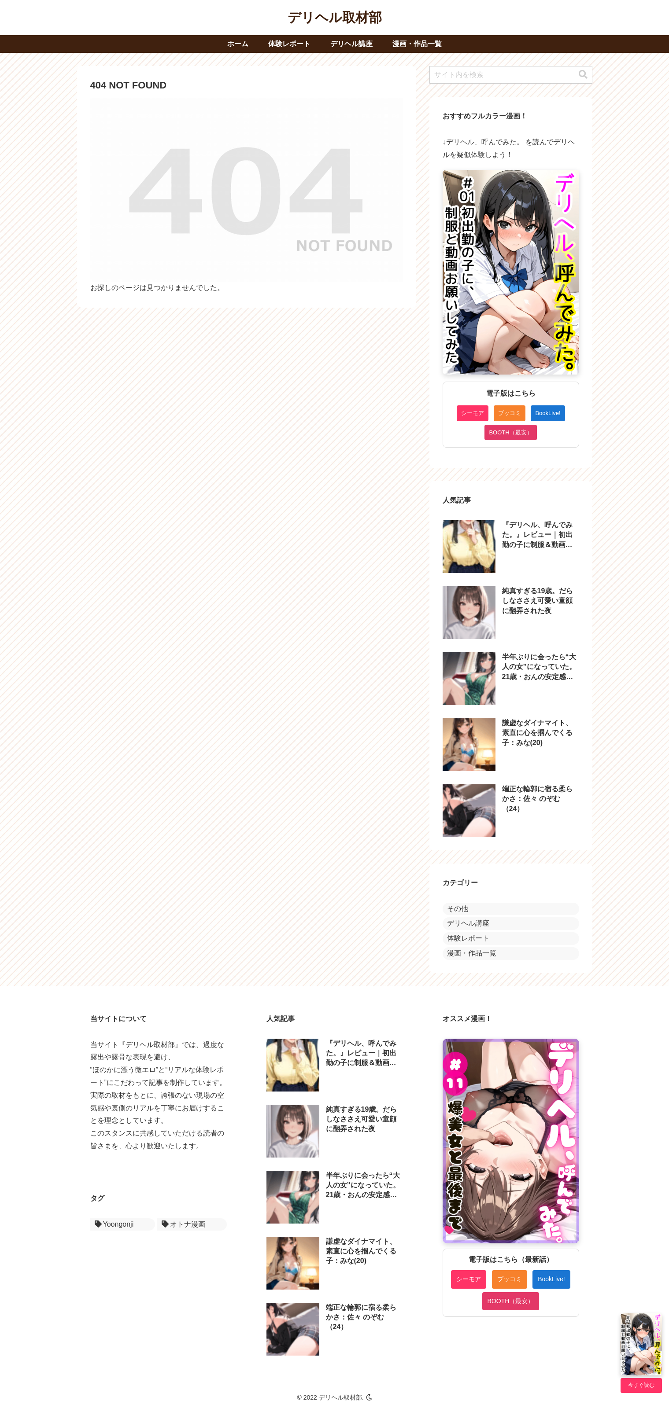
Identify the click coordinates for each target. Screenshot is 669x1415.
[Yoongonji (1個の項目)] (122, 1224)
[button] (583, 75)
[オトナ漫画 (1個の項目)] (192, 1224)
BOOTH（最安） (510, 432)
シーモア (472, 413)
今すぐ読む (641, 1385)
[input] (510, 75)
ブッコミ (509, 413)
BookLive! (547, 413)
